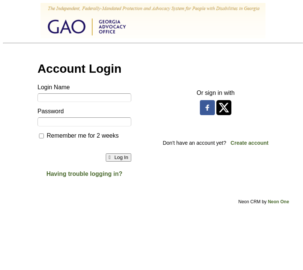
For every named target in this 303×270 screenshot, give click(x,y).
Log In (118, 157)
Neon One (278, 201)
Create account (249, 143)
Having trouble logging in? (84, 174)
